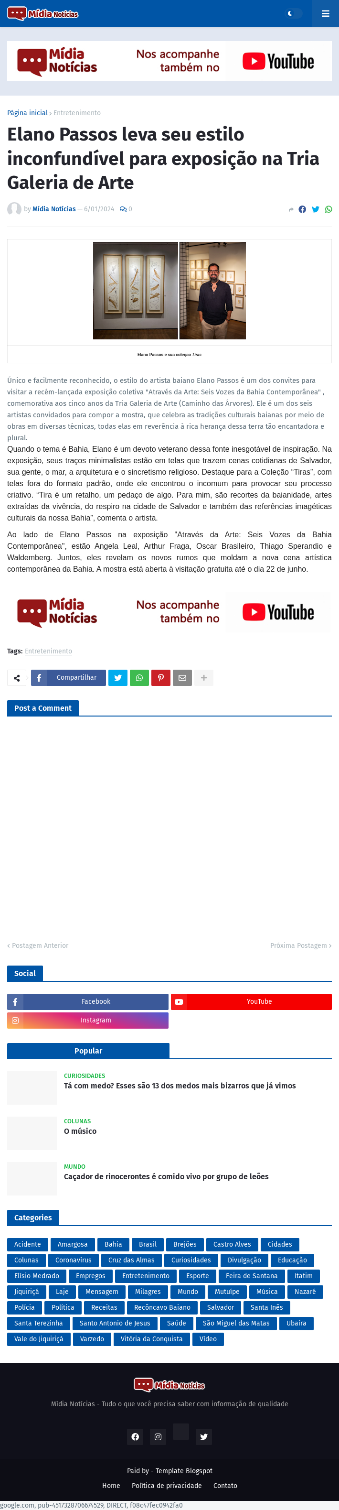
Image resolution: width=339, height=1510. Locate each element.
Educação (292, 1260)
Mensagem (101, 1292)
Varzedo (92, 1339)
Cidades (280, 1244)
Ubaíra (296, 1323)
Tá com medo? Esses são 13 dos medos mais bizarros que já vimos (180, 1085)
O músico (80, 1131)
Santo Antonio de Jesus (115, 1323)
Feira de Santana (252, 1276)
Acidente (27, 1244)
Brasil (148, 1244)
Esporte (197, 1276)
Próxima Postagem (298, 946)
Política (63, 1308)
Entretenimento (77, 113)
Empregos (91, 1276)
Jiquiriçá (26, 1292)
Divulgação (244, 1260)
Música (267, 1292)
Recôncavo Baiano (162, 1308)
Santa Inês (267, 1308)
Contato (225, 1486)
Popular (88, 1050)
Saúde (176, 1323)
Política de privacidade (167, 1486)
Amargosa (73, 1244)
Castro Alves (232, 1244)
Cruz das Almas (131, 1260)
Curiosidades (191, 1260)
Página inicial (27, 113)
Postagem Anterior (40, 946)
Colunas (26, 1260)
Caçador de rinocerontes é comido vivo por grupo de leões (166, 1176)
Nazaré (305, 1292)
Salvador (220, 1308)
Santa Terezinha (38, 1323)
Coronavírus (73, 1260)
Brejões (185, 1244)
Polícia (24, 1308)
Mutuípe (227, 1292)
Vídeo (208, 1339)
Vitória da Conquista (152, 1339)
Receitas (104, 1308)
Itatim (304, 1276)
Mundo (188, 1292)
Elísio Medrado (36, 1276)
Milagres (148, 1292)
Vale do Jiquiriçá (39, 1339)
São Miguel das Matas (236, 1323)
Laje (62, 1292)
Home (111, 1486)
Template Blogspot (184, 1471)
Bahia (113, 1244)
